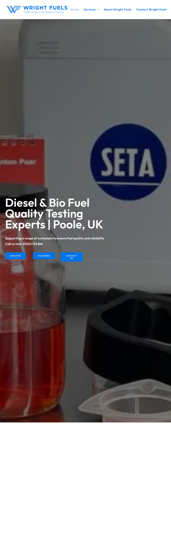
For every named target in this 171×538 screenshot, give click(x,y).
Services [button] (91, 9)
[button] (121, 489)
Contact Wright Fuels (151, 9)
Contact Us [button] (71, 101)
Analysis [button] (15, 100)
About (66, 510)
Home (74, 9)
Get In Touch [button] (85, 460)
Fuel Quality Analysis (73, 497)
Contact (67, 518)
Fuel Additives (70, 506)
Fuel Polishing (69, 501)
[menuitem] (75, 9)
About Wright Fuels (117, 9)
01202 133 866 (33, 89)
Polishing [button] (44, 100)
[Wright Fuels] (38, 9)
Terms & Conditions (72, 514)
